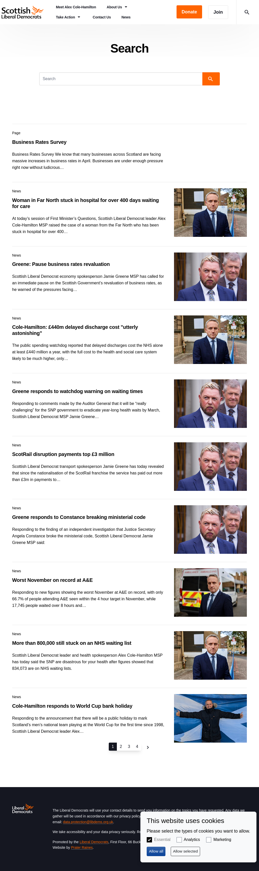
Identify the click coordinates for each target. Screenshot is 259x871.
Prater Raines (82, 847)
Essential (162, 839)
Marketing (222, 839)
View (129, 149)
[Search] (121, 78)
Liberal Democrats (94, 842)
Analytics (192, 839)
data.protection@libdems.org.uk (88, 822)
